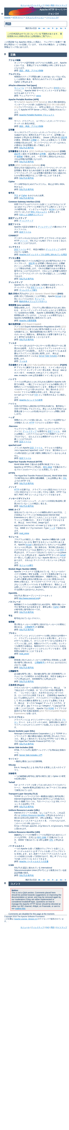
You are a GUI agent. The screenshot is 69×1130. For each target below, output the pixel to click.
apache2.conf (15, 445)
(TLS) (35, 794)
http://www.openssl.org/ (29, 598)
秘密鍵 (20, 156)
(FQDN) (63, 365)
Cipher (12, 181)
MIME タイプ (14, 509)
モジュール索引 (26, 565)
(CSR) (63, 151)
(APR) (36, 99)
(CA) (43, 165)
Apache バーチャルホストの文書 (33, 861)
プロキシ (12, 633)
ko (61, 28)
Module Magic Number (19, 569)
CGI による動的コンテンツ (31, 214)
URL (51, 840)
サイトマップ (61, 5)
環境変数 (12, 305)
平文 (16, 195)
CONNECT (13, 235)
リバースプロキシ (16, 717)
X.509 (11, 865)
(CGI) (37, 202)
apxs (38, 96)
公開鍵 (34, 140)
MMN (33, 569)
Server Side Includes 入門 (30, 755)
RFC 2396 (41, 837)
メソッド (24, 241)
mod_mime (24, 533)
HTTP (31, 423)
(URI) (37, 832)
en (43, 28)
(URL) (36, 810)
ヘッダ (11, 417)
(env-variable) (23, 305)
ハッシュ (12, 403)
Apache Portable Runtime (21, 99)
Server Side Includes (48, 356)
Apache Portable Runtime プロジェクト (36, 115)
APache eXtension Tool (20, 85)
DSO (56, 88)
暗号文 (11, 193)
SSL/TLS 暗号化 (26, 148)
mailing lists (20, 908)
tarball (62, 555)
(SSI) (31, 747)
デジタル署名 (14, 258)
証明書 (11, 130)
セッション (13, 758)
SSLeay (12, 765)
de (39, 28)
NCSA (52, 209)
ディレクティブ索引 (28, 290)
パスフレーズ (14, 602)
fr (53, 28)
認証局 (64, 137)
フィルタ (12, 343)
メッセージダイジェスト (19, 498)
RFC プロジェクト (39, 212)
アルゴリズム (14, 74)
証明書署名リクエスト (18, 151)
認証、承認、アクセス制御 (31, 70)
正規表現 (12, 685)
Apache (7, 17)
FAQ (47, 5)
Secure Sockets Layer (19, 731)
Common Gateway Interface (22, 202)
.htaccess (13, 426)
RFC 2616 (47, 467)
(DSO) (60, 293)
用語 (52, 5)
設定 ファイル (36, 448)
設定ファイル (14, 224)
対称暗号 (12, 773)
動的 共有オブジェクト (19, 293)
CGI (36, 395)
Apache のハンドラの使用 (30, 400)
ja (57, 28)
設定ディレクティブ (17, 218)
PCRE (51, 708)
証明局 (11, 165)
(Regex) (20, 685)
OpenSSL (13, 593)
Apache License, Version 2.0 (25, 919)
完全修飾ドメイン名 (17, 365)
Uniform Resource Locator (21, 810)
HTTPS (12, 473)
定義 (12, 54)
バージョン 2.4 (52, 17)
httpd (58, 296)
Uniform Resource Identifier (33, 815)
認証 (10, 118)
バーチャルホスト (16, 846)
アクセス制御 (14, 60)
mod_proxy (24, 654)
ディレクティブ (37, 5)
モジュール (25, 5)
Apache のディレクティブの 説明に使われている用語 (43, 254)
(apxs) (34, 85)
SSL (65, 478)
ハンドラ (12, 379)
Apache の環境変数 (27, 320)
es (48, 28)
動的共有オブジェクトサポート (33, 301)
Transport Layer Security (20, 794)
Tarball (12, 782)
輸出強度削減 (14, 324)
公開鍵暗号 (30, 627)
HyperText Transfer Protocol (22, 462)
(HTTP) (39, 462)
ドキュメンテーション (35, 17)
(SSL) (32, 731)
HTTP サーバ (18, 17)
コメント (15, 883)
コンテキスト (14, 247)
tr (65, 28)
